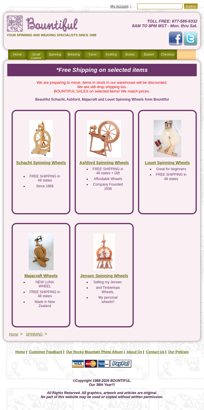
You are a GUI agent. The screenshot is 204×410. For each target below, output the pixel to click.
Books (130, 54)
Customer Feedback (45, 353)
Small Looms (36, 56)
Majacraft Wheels (41, 276)
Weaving (74, 54)
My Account (119, 6)
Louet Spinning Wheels (167, 163)
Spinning (55, 54)
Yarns (93, 54)
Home (17, 54)
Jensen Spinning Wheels (104, 276)
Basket (149, 54)
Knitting (111, 54)
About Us (134, 353)
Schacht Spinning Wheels (41, 163)
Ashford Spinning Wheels (104, 163)
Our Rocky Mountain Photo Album (94, 353)
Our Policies (178, 353)
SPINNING (34, 335)
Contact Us (155, 353)
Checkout (167, 54)
